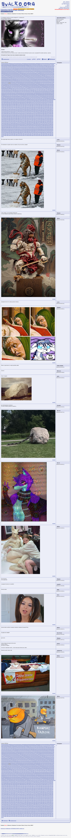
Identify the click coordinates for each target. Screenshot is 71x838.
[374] (53, 75)
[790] (18, 91)
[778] (50, 90)
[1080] (2, 103)
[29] (38, 63)
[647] (22, 86)
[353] (15, 75)
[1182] (25, 108)
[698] (9, 88)
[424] (39, 77)
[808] (51, 91)
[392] (33, 76)
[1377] (50, 797)
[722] (53, 88)
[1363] (18, 797)
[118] (9, 66)
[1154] (14, 107)
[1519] (7, 124)
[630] (44, 85)
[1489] (43, 122)
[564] (29, 83)
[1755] (20, 135)
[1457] (23, 121)
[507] (31, 80)
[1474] (9, 122)
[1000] (31, 99)
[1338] (14, 115)
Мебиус (58, 218)
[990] (13, 99)
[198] (50, 749)
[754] (6, 90)
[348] (6, 75)
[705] (22, 88)
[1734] (25, 134)
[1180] (20, 108)
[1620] (27, 809)
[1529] (29, 124)
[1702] (4, 133)
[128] (28, 66)
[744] (40, 89)
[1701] (2, 133)
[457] (46, 78)
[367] (40, 75)
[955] (2, 98)
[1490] (45, 122)
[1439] (34, 120)
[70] (41, 64)
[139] (48, 66)
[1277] (32, 112)
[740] (33, 89)
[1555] (36, 125)
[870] (6, 95)
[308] (39, 73)
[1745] (50, 134)
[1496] (7, 123)
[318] (4, 74)
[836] (50, 773)
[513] (42, 80)
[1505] (27, 123)
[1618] (23, 809)
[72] (43, 64)
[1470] (52, 121)
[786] (11, 91)
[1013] (7, 100)
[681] (31, 87)
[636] (2, 86)
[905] (17, 96)
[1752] (14, 135)
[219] (35, 750)
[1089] (23, 103)
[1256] (36, 111)
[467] (11, 79)
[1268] (11, 112)
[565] (31, 83)
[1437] (29, 120)
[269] (20, 72)
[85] (9, 65)
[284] (48, 72)
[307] (37, 73)
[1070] (32, 102)
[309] (40, 73)
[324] (15, 74)
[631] (46, 85)
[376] (4, 76)
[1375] (45, 797)
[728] (11, 89)
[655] (37, 86)
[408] (9, 77)
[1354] (50, 115)
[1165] (38, 107)
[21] (27, 63)
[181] (18, 749)
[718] (46, 88)
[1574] (27, 126)
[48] (10, 64)
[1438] (32, 120)
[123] (18, 66)
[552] (8, 83)
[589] (22, 84)
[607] (2, 85)
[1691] (32, 132)
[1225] (18, 110)
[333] (31, 74)
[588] (20, 84)
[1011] (2, 100)
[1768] (50, 135)
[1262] (50, 111)
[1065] (20, 102)
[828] (35, 773)
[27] (35, 63)
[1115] (29, 785)
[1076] (45, 102)
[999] (29, 99)
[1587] (4, 127)
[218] (33, 750)
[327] (20, 74)
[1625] (38, 809)
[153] (20, 67)
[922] (48, 96)
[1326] (38, 114)
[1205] (25, 109)
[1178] (16, 108)
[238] (17, 71)
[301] (26, 73)
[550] (4, 83)
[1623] (34, 809)
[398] (44, 76)
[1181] (23, 108)
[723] (2, 89)
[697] (8, 88)
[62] (29, 64)
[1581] (43, 126)
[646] (20, 86)
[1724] (2, 134)
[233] (8, 71)
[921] (46, 96)
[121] (15, 66)
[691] (50, 87)
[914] (33, 96)
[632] (48, 85)
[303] (29, 73)
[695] (4, 88)
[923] (50, 96)
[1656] (4, 131)
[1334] (4, 115)
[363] (33, 75)
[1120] (41, 785)
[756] (9, 90)
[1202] (18, 109)
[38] (50, 63)
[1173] (4, 108)
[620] (26, 85)
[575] (50, 83)
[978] (44, 98)
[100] (30, 65)
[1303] (38, 113)
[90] (16, 65)
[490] (53, 79)
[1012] (4, 100)
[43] (3, 64)
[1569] (16, 126)
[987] (8, 99)
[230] (2, 71)
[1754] (18, 135)
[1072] (36, 102)
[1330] (47, 114)
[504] (26, 80)
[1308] (50, 113)
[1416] (34, 119)
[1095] (36, 103)
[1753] (16, 135)
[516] (48, 80)
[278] (37, 72)
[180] (17, 749)
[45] (6, 64)
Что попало (19, 13)
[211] (20, 750)
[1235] (41, 110)
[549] (2, 83)
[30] (39, 63)
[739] (31, 89)
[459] (50, 78)
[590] (24, 84)
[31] (40, 63)
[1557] (41, 125)
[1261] (47, 111)
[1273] (23, 112)
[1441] (38, 120)
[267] (17, 72)
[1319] (23, 114)
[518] (51, 80)
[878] (20, 95)
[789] (17, 91)
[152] (18, 67)
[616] (18, 85)
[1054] (47, 101)
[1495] (4, 123)
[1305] (43, 113)
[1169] (47, 107)
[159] (31, 67)
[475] (26, 79)
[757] (11, 90)
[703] (18, 88)
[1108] (14, 785)
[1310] (2, 114)
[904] (15, 96)
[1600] (34, 127)
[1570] (18, 126)
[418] (28, 77)
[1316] (16, 114)
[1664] (23, 131)
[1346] (32, 115)
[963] (17, 98)
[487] (48, 79)
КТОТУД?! (67, 6)
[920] (44, 96)
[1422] (47, 119)
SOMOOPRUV (4, 10)
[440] (15, 78)
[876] (17, 95)
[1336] (9, 115)
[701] (15, 88)
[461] (53, 78)
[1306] (45, 113)
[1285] (50, 112)
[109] (46, 65)
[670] (11, 87)
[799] (35, 91)
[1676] (50, 131)
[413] (18, 77)
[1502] (20, 123)
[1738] (34, 134)
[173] (4, 749)
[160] (33, 67)
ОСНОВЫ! (11, 9)
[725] (6, 89)
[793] (24, 91)
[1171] (52, 107)
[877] (18, 95)
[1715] (34, 133)
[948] (42, 97)
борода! (45, 59)
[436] (8, 78)
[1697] (45, 132)
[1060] (9, 102)
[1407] (14, 119)
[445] (24, 78)
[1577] (34, 126)
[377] (6, 76)
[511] (39, 80)
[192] (39, 749)
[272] (26, 72)
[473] (22, 79)
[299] (22, 73)
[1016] (14, 100)
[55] (20, 64)
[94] (21, 65)
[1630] (50, 809)
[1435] (25, 120)
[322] (11, 74)
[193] (40, 749)
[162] (37, 67)
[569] (39, 83)
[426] (42, 77)
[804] (44, 91)
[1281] (41, 112)
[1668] (32, 131)
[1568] (14, 126)
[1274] (25, 112)
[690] (48, 87)
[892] (46, 95)
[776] (46, 90)
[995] (22, 99)
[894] (50, 95)
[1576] (32, 126)
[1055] (50, 101)
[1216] (50, 109)
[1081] (4, 103)
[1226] (20, 110)
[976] (40, 98)
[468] (13, 79)
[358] (24, 75)
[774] (42, 90)
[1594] (20, 127)
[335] (35, 74)
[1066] (23, 102)
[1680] (7, 132)
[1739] (36, 134)
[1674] (45, 131)
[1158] (23, 107)
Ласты (5, 13)
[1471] (2, 122)
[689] (46, 87)
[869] (4, 95)
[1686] (20, 132)
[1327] (41, 114)
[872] (9, 95)
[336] (37, 74)
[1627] (43, 809)
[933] (15, 97)
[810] (2, 773)
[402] (51, 76)
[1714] (32, 133)
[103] (35, 65)
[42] (2, 64)
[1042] (20, 101)
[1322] (29, 114)
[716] (42, 88)
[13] (15, 63)
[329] (24, 74)
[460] (51, 78)
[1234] (38, 110)
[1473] (7, 122)
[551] (6, 83)
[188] (31, 749)
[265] (13, 72)
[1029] (43, 100)
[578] (2, 84)
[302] (28, 73)
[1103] (2, 785)
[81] (3, 65)
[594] (31, 84)
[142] (53, 66)
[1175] (9, 108)
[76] (49, 64)
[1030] (45, 100)
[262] (8, 72)
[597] (37, 84)
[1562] (52, 125)
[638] (6, 86)
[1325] (36, 114)
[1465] (41, 121)
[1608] (52, 127)
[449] (31, 78)
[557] (17, 83)
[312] (46, 73)
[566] (33, 83)
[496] (11, 80)
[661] (48, 86)
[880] (24, 95)
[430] (50, 77)
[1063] (16, 102)
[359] (26, 75)
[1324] (34, 114)
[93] (20, 65)
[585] (15, 84)
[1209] (34, 109)
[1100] (47, 103)
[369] (44, 75)
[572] (44, 83)
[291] (8, 73)
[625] (35, 85)
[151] (17, 67)
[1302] (36, 113)
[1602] (38, 127)
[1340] (18, 115)
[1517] (2, 124)
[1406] (11, 119)
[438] (11, 78)
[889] (40, 95)
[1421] (45, 119)
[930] (9, 97)
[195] (44, 749)
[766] (28, 90)
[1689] (27, 132)
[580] (6, 84)
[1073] (38, 102)
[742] (37, 89)
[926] (2, 97)
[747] (46, 89)
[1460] (29, 121)
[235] (11, 71)
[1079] (52, 102)
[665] (2, 87)
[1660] (14, 131)
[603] (48, 84)
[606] (53, 84)
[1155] (16, 107)
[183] (22, 749)
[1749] (7, 135)
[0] (1, 63)
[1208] (32, 109)
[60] (27, 64)
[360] (28, 75)
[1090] (25, 103)
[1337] (11, 115)
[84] (7, 65)
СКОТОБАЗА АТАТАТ (15, 828)
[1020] (23, 100)
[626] (37, 85)
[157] (28, 67)
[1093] (32, 103)
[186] (28, 749)
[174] (6, 749)
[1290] (9, 113)
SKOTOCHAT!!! (22, 9)
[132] (35, 66)
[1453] (14, 121)
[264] (11, 72)
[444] (22, 78)
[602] (46, 84)
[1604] (43, 127)
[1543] (9, 125)
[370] (46, 75)
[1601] (36, 127)
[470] (17, 79)
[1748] (4, 135)
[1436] (27, 120)
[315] (51, 73)
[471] (18, 79)
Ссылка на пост (6, 59)
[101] (32, 65)
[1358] (7, 797)
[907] (20, 96)
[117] (8, 66)
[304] (31, 73)
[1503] (23, 123)
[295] (15, 73)
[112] (52, 65)
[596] (35, 84)
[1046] (29, 101)
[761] (18, 90)
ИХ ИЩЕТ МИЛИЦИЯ (18, 10)
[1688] (25, 132)
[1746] (52, 134)
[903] (13, 96)
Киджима (58, 307)
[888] (39, 95)
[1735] (27, 134)
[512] (40, 80)
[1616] (18, 809)
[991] (15, 99)
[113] (54, 65)
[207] (13, 750)
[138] (46, 66)
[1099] (45, 103)
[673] (17, 87)
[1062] (14, 102)
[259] (2, 72)
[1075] (43, 102)
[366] (39, 75)
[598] (39, 84)
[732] (18, 89)
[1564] (4, 126)
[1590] (11, 127)
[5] (5, 9)
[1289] (7, 113)
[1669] (34, 131)
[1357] (4, 797)
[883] (29, 95)
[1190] (43, 108)
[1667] (29, 131)
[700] (13, 88)
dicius (58, 594)
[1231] (32, 110)
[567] (35, 83)
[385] (20, 76)
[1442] (41, 120)
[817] (15, 773)
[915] (35, 96)
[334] (33, 74)
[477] (29, 79)
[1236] (43, 110)
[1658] (9, 131)
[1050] (38, 101)
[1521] (11, 124)
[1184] (29, 108)
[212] (22, 750)
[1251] (25, 111)
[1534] (41, 124)
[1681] (9, 132)
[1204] (23, 109)
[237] (15, 71)
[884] (31, 95)
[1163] (34, 107)
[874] (13, 95)
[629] (42, 85)
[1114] (27, 785)
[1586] (2, 127)
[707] (26, 88)
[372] (50, 75)
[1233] (36, 110)
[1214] (45, 109)
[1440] (36, 120)
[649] (26, 86)
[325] (17, 74)
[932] (13, 97)
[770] (35, 90)
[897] (2, 96)
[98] (27, 65)
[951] (48, 97)
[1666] (27, 131)
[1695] (41, 132)
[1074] (41, 102)
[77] (50, 64)
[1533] (38, 124)
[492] (4, 80)
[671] (13, 87)
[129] (29, 66)
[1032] (50, 100)
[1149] (2, 107)
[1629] (47, 809)
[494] (8, 80)
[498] (15, 80)
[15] (18, 63)
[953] (51, 97)
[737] (28, 89)
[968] (26, 98)
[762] (20, 90)
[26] (34, 63)
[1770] (2, 136)
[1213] (43, 109)
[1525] (20, 124)
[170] (51, 67)
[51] (14, 64)
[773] (40, 90)
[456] (44, 78)
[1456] (20, 121)
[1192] (47, 108)
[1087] (18, 103)
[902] (11, 96)
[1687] (23, 132)
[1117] (34, 785)
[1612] (9, 809)
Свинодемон (59, 62)
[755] (8, 90)
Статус (26, 13)
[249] (37, 71)
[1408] (16, 119)
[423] (37, 77)
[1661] (16, 131)
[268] (18, 72)
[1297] (25, 113)
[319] (6, 74)
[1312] (7, 114)
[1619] (25, 809)
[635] (53, 85)
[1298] (27, 113)
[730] (15, 89)
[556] (15, 83)
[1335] (7, 115)
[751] (53, 89)
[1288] (4, 113)
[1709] (20, 133)
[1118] (36, 785)
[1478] (18, 122)
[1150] (4, 107)
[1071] (34, 102)
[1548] (20, 125)
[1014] (9, 100)
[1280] (38, 112)
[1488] (41, 122)
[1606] (47, 127)
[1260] (45, 111)
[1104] (4, 785)
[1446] (50, 120)
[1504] (25, 123)
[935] (18, 97)
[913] (31, 96)
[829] (37, 773)
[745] (42, 89)
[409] (11, 77)
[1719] (43, 133)
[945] (37, 97)
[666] (4, 87)
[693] (53, 87)
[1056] (52, 101)
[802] (40, 91)
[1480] (23, 122)
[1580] (41, 126)
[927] (4, 97)
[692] (51, 87)
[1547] (18, 125)
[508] (33, 80)
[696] (6, 88)
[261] (6, 72)
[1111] (20, 785)
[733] (20, 89)
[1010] (54, 99)
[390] (29, 76)
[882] (28, 95)
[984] (2, 99)
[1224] (16, 110)
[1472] (4, 122)
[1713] (29, 133)
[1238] (47, 110)
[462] (2, 79)
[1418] (38, 119)
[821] (22, 773)
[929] (8, 97)
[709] (29, 88)
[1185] (32, 108)
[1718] (41, 133)
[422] (35, 77)
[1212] (41, 109)
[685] (39, 87)
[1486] (36, 122)
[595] (33, 84)
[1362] (16, 797)
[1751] (11, 135)
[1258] (41, 111)
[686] (40, 87)
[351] (11, 75)
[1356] (2, 797)
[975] (39, 98)
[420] (31, 77)
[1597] (27, 127)
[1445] (47, 120)
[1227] (23, 110)
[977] (42, 98)
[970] (29, 98)
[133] (37, 66)
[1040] (16, 101)
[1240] (52, 110)
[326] (18, 74)
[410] (13, 77)
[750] (51, 89)
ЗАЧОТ (34, 59)
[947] (40, 97)
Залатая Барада (66, 2)
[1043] (23, 101)
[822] (24, 773)
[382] (15, 76)
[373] (51, 75)
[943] (33, 97)
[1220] (7, 110)
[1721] (47, 133)
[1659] (11, 131)
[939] (26, 97)
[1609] (2, 809)
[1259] (43, 111)
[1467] (45, 121)
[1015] (11, 100)
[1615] (16, 809)
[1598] (29, 127)
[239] (18, 71)
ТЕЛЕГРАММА (30, 9)
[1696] (43, 132)
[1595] (23, 127)
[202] (4, 750)
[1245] (11, 111)
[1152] (9, 107)
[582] (9, 84)
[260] (4, 72)
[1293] (16, 113)
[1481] (25, 122)
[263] (9, 72)
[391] (31, 76)
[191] (37, 749)
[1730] (16, 134)
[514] (44, 80)
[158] (29, 67)
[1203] (20, 109)
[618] (22, 85)
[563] (28, 83)
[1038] (11, 101)
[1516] (52, 123)
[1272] (20, 112)
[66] (35, 64)
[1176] (11, 108)
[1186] (34, 108)
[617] (20, 85)
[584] (13, 84)
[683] (35, 87)
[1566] (9, 126)
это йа (58, 139)
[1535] (43, 124)
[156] (26, 67)
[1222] (11, 110)
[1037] (9, 101)
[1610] (4, 809)
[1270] (16, 112)
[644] (17, 86)
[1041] (18, 101)
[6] (7, 63)
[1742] (43, 134)
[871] (8, 95)
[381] (13, 76)
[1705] (11, 133)
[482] (39, 79)
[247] (33, 71)
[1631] (52, 809)
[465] (8, 79)
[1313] (9, 114)
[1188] (38, 108)
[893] (48, 95)
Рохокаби (59, 405)
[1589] (9, 127)
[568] (37, 83)
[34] (45, 63)
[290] (6, 73)
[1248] (18, 111)
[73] (45, 64)
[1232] (34, 110)
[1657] (7, 131)
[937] (22, 97)
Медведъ (58, 144)
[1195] (2, 109)
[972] (33, 98)
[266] (15, 72)
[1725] (4, 134)
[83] (6, 65)
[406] (6, 77)
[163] (39, 67)
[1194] (52, 108)
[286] (51, 72)
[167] (46, 67)
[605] (51, 84)
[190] (35, 749)
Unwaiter (61, 23)
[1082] (7, 103)
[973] (35, 98)
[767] (29, 90)
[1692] (34, 132)
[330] (26, 74)
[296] (17, 73)
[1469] (50, 121)
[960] (11, 98)
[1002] (36, 99)
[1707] (16, 133)
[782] (4, 91)
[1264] (2, 112)
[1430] (14, 120)
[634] (51, 85)
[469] (15, 79)
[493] (6, 80)
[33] (43, 63)
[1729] (14, 134)
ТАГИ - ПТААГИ (66, 1)
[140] (50, 66)
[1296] (23, 113)
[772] (39, 90)
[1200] (14, 109)
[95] (22, 65)
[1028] (41, 100)
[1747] (2, 135)
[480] (35, 79)
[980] (48, 98)
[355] (18, 75)
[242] (24, 71)
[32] (42, 63)
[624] (33, 85)
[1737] (32, 134)
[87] (11, 65)
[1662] (18, 131)
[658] (42, 86)
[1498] (11, 123)
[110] (48, 65)
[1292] (14, 113)
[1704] (9, 133)
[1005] (43, 99)
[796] (29, 91)
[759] (15, 90)
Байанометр (8, 828)
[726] (8, 89)
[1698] (47, 132)
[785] (9, 91)
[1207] (29, 109)
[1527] (25, 124)
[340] (44, 74)
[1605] (45, 127)
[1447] (52, 120)
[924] (51, 96)
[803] (42, 91)
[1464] (38, 121)
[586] (17, 84)
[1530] (32, 124)
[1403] (4, 119)
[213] (24, 750)
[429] (48, 77)
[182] (20, 749)
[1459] (27, 121)
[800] (37, 91)
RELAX (10, 10)
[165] (42, 67)
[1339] (16, 115)
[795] (28, 91)
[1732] (20, 134)
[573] (46, 83)
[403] (53, 76)
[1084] (11, 103)
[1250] (23, 111)
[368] (42, 75)
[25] (32, 63)
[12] (14, 63)
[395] (39, 76)
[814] (9, 773)
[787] (13, 91)
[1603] (41, 127)
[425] (40, 77)
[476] (28, 79)
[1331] (50, 114)
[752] (2, 90)
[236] (13, 71)
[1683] (14, 132)
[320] (8, 74)
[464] (6, 79)
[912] (29, 96)
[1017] (16, 100)
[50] (13, 64)
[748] (48, 89)
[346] (2, 75)
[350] (9, 75)
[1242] (4, 111)
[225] (46, 750)
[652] (31, 86)
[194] (42, 749)
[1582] (45, 126)
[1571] (20, 126)
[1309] (52, 113)
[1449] (4, 121)
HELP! (32, 13)
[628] (40, 85)
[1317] (18, 114)
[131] (33, 66)
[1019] (20, 100)
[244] (28, 71)
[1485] (34, 122)
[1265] (4, 112)
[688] (44, 87)
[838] (53, 773)
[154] (22, 67)
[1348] (36, 115)
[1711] (25, 133)
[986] (6, 99)
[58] (24, 64)
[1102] (52, 103)
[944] (35, 97)
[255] (48, 71)
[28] (36, 63)
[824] (28, 773)
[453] (39, 78)
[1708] (18, 133)
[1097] (41, 103)
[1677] (52, 131)
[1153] (11, 107)
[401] (50, 76)
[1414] (29, 119)
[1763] (38, 135)
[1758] (27, 135)
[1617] (20, 809)
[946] (39, 97)
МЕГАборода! (52, 59)
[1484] (32, 122)
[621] (28, 85)
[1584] (50, 126)
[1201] (16, 109)
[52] (16, 64)
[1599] (32, 127)
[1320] (25, 114)
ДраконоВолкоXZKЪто (61, 17)
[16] (20, 63)
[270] (22, 72)
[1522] (14, 124)
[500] (18, 80)
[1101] (50, 103)
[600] (42, 84)
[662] (50, 86)
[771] (37, 90)
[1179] (18, 108)
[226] (48, 750)
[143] (2, 67)
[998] (28, 99)
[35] (46, 63)
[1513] (45, 123)
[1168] (45, 107)
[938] (24, 97)
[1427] (7, 120)
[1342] (23, 115)
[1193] (50, 108)
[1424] (52, 119)
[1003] (38, 99)
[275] (31, 72)
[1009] (52, 99)
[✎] (8, 9)
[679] (28, 87)
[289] (4, 73)
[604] (50, 84)
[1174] (7, 108)
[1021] (25, 100)
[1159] (25, 107)
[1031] (47, 100)
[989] (11, 99)
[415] (22, 77)
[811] (4, 773)
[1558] (43, 125)
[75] (48, 64)
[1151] (7, 107)
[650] (28, 86)
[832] (42, 773)
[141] (51, 66)
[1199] (11, 109)
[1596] (25, 127)
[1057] (2, 102)
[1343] (25, 115)
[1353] (47, 115)
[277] (35, 72)
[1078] (50, 102)
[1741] (41, 134)
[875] (15, 95)
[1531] (34, 124)
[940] (28, 97)
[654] (35, 86)
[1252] (27, 111)
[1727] (9, 134)
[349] (8, 75)
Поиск (23, 13)
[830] (39, 773)
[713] (37, 88)
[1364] (20, 797)
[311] (44, 73)
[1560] (47, 125)
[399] (46, 76)
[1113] (25, 785)
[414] (20, 77)
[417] (26, 77)
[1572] (23, 126)
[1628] (45, 809)
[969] (28, 98)
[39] (52, 63)
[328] (22, 74)
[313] (48, 73)
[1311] (4, 114)
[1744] (47, 134)
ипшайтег (59, 584)
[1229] (27, 110)
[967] (24, 98)
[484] (42, 79)
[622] (29, 85)
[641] (11, 86)
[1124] (50, 785)
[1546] (16, 125)
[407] (8, 77)
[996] (24, 99)
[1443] (43, 120)
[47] (9, 64)
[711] (33, 88)
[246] (31, 71)
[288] (2, 73)
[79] (53, 64)
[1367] (27, 797)
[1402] (2, 119)
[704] (20, 88)
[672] (15, 87)
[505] (28, 80)
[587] (18, 84)
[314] (50, 73)
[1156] (18, 107)
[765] (26, 90)
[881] (26, 95)
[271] (24, 72)
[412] (17, 77)
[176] (9, 749)
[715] (40, 88)
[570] (40, 83)
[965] (20, 98)
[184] (24, 749)
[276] (33, 72)
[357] (22, 75)
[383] (17, 76)
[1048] (34, 101)
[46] (7, 64)
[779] (51, 90)
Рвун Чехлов (59, 632)
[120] (13, 66)
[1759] (29, 135)
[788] (15, 91)
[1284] (47, 112)
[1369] (32, 797)
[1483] (29, 122)
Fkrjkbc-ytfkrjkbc (60, 365)
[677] (24, 87)
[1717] (38, 133)
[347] (4, 75)
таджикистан (59, 650)
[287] (53, 72)
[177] (11, 749)
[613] (13, 85)
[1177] (14, 108)
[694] (2, 88)
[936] (20, 97)
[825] (29, 773)
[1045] (27, 101)
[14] (17, 63)
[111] (50, 65)
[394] (37, 76)
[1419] (41, 119)
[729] (13, 89)
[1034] (2, 101)
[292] (9, 73)
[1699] (50, 132)
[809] (53, 91)
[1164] (36, 107)
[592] (28, 84)
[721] (51, 88)
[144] (4, 67)
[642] (13, 86)
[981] (50, 98)
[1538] (50, 124)
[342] (48, 74)
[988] (9, 99)
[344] (51, 74)
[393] (35, 76)
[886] (35, 95)
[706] (24, 88)
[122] (17, 66)
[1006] (45, 99)
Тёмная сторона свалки (64, 7)
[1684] (16, 132)
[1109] (16, 785)
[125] (22, 66)
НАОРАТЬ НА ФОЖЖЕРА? (7, 11)
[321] (9, 74)
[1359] (9, 797)
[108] (45, 65)
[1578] (36, 126)
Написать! (10, 13)
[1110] (18, 785)
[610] (8, 85)
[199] (51, 749)
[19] (24, 63)
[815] (11, 773)
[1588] (7, 127)
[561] (24, 83)
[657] (40, 86)
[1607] (50, 127)
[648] (24, 86)
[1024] (32, 100)
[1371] (36, 797)
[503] (24, 80)
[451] (35, 78)
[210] (18, 750)
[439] (13, 78)
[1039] (14, 101)
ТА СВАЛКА (15, 9)
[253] (44, 71)
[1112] (23, 785)
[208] (15, 750)
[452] (37, 78)
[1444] (45, 120)
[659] (44, 86)
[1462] (34, 121)
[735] (24, 89)
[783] (6, 91)
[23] (29, 63)
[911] (28, 96)
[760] (17, 90)
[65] (34, 64)
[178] (13, 749)
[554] (11, 83)
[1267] (9, 112)
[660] (46, 86)
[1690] (29, 132)
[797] (31, 91)
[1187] (36, 108)
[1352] (45, 115)
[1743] (45, 134)
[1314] (11, 114)
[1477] (16, 122)
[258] (53, 71)
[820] (20, 773)
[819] (18, 773)
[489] (51, 79)
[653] (33, 86)
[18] (22, 63)
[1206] (27, 109)
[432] (53, 77)
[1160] (27, 107)
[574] (48, 83)
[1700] (52, 132)
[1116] (32, 785)
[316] (53, 73)
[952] (50, 97)
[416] (24, 77)
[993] (18, 99)
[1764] (41, 135)
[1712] (27, 133)
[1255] (34, 111)
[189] (33, 749)
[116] (6, 66)
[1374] (43, 797)
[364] (35, 75)
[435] (6, 78)
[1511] (41, 123)
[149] (13, 67)
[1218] (2, 110)
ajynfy (58, 376)
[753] (4, 90)
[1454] (16, 121)
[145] (6, 67)
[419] (29, 77)
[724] (4, 89)
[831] (40, 773)
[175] (8, 749)
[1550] (25, 125)
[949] (44, 97)
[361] (29, 75)
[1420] (43, 119)
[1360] (11, 797)
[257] (51, 71)
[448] (29, 78)
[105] (39, 65)
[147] (9, 67)
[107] (43, 65)
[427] (44, 77)
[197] (48, 749)
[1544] (11, 125)
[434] (4, 78)
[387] (24, 76)
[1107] (11, 785)
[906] (18, 96)
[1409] (18, 119)
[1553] (32, 125)
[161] (35, 67)
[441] (17, 78)
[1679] (4, 132)
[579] (4, 84)
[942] (31, 97)
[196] (46, 749)
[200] (53, 749)
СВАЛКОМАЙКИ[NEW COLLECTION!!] (62, 9)
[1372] (38, 797)
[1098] (43, 103)
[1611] (7, 809)
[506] (29, 80)
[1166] (41, 107)
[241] (22, 71)
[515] (46, 80)
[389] (28, 76)
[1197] (7, 109)
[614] (15, 85)
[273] (28, 72)
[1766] (45, 135)
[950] (46, 97)
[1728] (11, 134)
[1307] (47, 113)
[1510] (38, 123)
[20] (25, 63)
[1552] (29, 125)
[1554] (34, 125)
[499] (17, 80)
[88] (13, 65)
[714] (39, 88)
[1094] (34, 103)
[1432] (18, 120)
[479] (33, 79)
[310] (42, 73)
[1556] (38, 125)
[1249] (20, 111)
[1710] (23, 133)
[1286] (52, 112)
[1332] (52, 114)
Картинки (14, 13)
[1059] (7, 102)
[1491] (47, 122)
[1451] (9, 121)
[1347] (34, 115)
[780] (53, 90)
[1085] (14, 103)
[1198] (9, 109)
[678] (26, 87)
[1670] (36, 131)
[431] (51, 77)
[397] (42, 76)
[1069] (29, 102)
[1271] (18, 112)
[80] (2, 65)
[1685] (18, 132)
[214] (26, 750)
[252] (42, 71)
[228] (51, 750)
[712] (35, 88)
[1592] (16, 127)
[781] (2, 91)
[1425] (2, 120)
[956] (4, 98)
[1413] (27, 119)
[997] (26, 99)
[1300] (32, 113)
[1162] (32, 107)
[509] (35, 80)
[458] (48, 78)
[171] (53, 67)
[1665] (25, 131)
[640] (9, 86)
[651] (29, 86)
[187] (29, 749)
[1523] (16, 124)
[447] (28, 78)
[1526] (23, 124)
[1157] (20, 107)
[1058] (4, 102)
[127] (26, 66)
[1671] (38, 131)
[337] (39, 74)
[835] (48, 773)
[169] (50, 67)
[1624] (36, 809)
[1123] (47, 785)
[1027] (38, 100)
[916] (37, 96)
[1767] (47, 135)
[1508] (34, 123)
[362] (31, 75)
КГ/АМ (39, 59)
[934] (17, 97)
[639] (8, 86)
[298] (20, 73)
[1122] (45, 785)
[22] (28, 63)
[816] (13, 773)
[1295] (20, 113)
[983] (53, 98)
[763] (22, 90)
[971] (31, 98)
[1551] (27, 125)
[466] (9, 79)
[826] (31, 773)
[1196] (4, 109)
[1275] (27, 112)
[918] (40, 96)
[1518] (4, 124)
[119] (11, 66)
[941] (29, 97)
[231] (4, 71)
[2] (2, 9)
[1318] (20, 114)
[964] (18, 98)
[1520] (9, 124)
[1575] (29, 126)
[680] (29, 87)
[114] (2, 66)
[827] (33, 773)
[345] (53, 74)
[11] (13, 63)
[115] (4, 66)
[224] (44, 750)
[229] (53, 750)
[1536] (45, 124)
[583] (11, 84)
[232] (6, 71)
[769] (33, 90)
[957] (6, 98)
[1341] (20, 115)
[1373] (41, 797)
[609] (6, 85)
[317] (2, 74)
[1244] (9, 111)
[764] (24, 90)
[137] (44, 66)
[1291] (11, 113)
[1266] (7, 112)
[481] (37, 79)
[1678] (2, 132)
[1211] (38, 109)
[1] (1, 9)
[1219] (4, 110)
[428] (46, 77)
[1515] (50, 123)
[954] (53, 97)
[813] (8, 773)
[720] (50, 88)
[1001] (34, 99)
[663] (51, 86)
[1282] (43, 112)
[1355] (52, 115)
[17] (21, 63)
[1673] (43, 131)
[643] (15, 86)
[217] (31, 750)
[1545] (14, 125)
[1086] (16, 103)
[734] (22, 89)
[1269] (14, 112)
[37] (49, 63)
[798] (33, 91)
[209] (17, 750)
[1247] (16, 111)
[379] (9, 76)
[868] (2, 95)
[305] (33, 73)
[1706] (14, 133)
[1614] (14, 809)
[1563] (2, 126)
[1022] (27, 100)
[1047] (32, 101)
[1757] (25, 135)
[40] (53, 63)
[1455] (18, 121)
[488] (50, 79)
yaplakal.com (21, 828)
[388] (26, 76)
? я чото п (29, 59)
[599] (40, 84)
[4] (4, 9)
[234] (9, 71)
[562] (26, 83)
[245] (29, 71)
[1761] (34, 135)
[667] (6, 87)
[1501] (18, 123)
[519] (53, 80)
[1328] (43, 114)
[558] (18, 83)
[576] (51, 83)
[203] (6, 750)
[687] (42, 87)
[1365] (23, 797)
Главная (2, 13)
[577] (53, 83)
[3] (3, 9)
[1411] (23, 119)
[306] (35, 73)
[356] (20, 75)
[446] (26, 78)
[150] (15, 67)
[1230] (29, 110)
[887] (37, 95)
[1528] (27, 124)
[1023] (29, 100)
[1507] (32, 123)
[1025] (34, 100)
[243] (26, 71)
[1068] (27, 102)
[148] (11, 67)
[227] (50, 750)
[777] (48, 90)
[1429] (11, 120)
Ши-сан (58, 462)
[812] (6, 773)
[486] (46, 79)
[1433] (20, 120)
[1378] (52, 797)
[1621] (29, 809)
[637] (4, 86)
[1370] (34, 797)
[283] (46, 72)
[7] (8, 63)
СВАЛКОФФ (61, 8)
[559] (20, 83)
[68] (38, 64)
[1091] (27, 103)
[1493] (52, 122)
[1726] (7, 134)
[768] (31, 90)
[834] (46, 773)
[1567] (11, 126)
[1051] (41, 101)
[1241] (2, 111)
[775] (44, 90)
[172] (2, 749)
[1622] (32, 809)
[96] (24, 65)
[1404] (7, 119)
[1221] (9, 110)
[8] (9, 63)
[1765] (43, 135)
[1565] (7, 126)
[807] (50, 91)
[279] (39, 72)
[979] (46, 98)
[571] (42, 83)
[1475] (11, 122)
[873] (11, 95)
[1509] (36, 123)
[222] (40, 750)
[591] (26, 84)
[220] (37, 750)
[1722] (50, 133)
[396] (40, 76)
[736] (26, 89)
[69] (39, 64)
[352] (13, 75)
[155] (24, 67)
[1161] (29, 107)
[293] (11, 73)
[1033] (52, 100)
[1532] (36, 124)
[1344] (27, 115)
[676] (22, 87)
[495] (9, 80)
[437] (9, 78)
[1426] (4, 120)
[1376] (47, 797)
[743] (39, 89)
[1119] (38, 785)
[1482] (27, 122)
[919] (42, 96)
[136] (42, 66)
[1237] (45, 110)
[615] (17, 85)
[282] (44, 72)
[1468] (47, 121)
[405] (4, 77)
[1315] (14, 114)
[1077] (47, 102)
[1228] (25, 110)
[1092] (29, 103)
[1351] (43, 115)
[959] (9, 98)
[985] (4, 99)
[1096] (38, 103)
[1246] (14, 111)
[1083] (9, 103)
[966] (22, 98)
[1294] (18, 113)
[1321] (27, 114)
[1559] (45, 125)
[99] (28, 65)
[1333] (2, 115)
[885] (33, 95)
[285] (50, 72)
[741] (35, 89)
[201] (2, 750)
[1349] (38, 115)
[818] (17, 773)
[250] (39, 71)
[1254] (32, 111)
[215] (28, 750)
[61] (28, 64)
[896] (53, 95)
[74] (46, 64)
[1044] (25, 101)
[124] (20, 66)
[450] (33, 78)
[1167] (43, 107)
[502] (22, 80)
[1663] (20, 131)
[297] (18, 73)
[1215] (47, 109)
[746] (44, 89)
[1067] (25, 102)
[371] (48, 75)
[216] (29, 750)
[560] (22, 83)
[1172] (2, 108)
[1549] (23, 125)
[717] (44, 88)
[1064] (18, 102)
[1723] (52, 133)
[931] (11, 97)
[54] (18, 64)
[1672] (41, 131)
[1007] (47, 99)
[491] (2, 80)
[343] (50, 74)
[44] (4, 64)
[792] (22, 91)
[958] (8, 98)
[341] (46, 74)
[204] (8, 750)
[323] (13, 74)
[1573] (25, 126)
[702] (17, 88)
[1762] (36, 135)
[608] (4, 85)
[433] (2, 78)
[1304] (41, 113)
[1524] (18, 124)
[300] (24, 73)
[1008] (50, 99)
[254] (46, 71)
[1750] (9, 135)
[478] (31, 79)
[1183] (27, 108)
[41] (54, 63)
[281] (42, 72)
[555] (13, 83)
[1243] (7, 111)
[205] (9, 750)
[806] (48, 91)
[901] (9, 96)
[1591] (14, 127)
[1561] (50, 125)
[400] (48, 76)
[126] (24, 66)
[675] (20, 87)
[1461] (32, 121)
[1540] (2, 125)
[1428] (9, 120)
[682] (33, 87)
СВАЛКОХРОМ (66, 8)
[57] (22, 64)
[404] (2, 77)
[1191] (45, 108)
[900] (8, 96)
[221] (39, 750)
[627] (39, 85)
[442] (18, 78)
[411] (15, 77)
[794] (26, 91)
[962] (15, 98)
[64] (32, 64)
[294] (13, 73)
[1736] (29, 134)
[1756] (23, 135)
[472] (20, 79)
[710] (31, 88)
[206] (11, 750)
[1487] (38, 122)
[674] (18, 87)
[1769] (52, 135)
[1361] (14, 797)
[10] (11, 63)
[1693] (36, 132)
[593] (29, 84)
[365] (37, 75)
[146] (8, 67)
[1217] (52, 109)
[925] (53, 96)
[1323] (32, 114)
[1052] (43, 101)
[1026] (36, 100)
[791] (20, 91)
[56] (21, 64)
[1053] (45, 101)
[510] (37, 80)
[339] (42, 74)
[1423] (50, 119)
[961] (13, 98)
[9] (10, 63)
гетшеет (53, 362)
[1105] (7, 785)
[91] (17, 65)
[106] (41, 65)
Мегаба (58, 150)
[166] (44, 67)
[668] (8, 87)
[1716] (36, 133)
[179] (15, 749)
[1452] (11, 121)
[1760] (32, 135)
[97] (25, 65)
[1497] (9, 123)
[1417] (36, 119)
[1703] (7, 133)
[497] (13, 80)
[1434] (23, 120)
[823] (26, 773)
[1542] (7, 125)
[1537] (47, 124)
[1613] (11, 809)
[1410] (20, 119)
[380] (11, 76)
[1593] (18, 127)
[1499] (14, 123)
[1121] (43, 785)
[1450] (7, 121)
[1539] (52, 124)
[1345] (29, 115)
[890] (42, 95)
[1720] (45, 133)
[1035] (4, 101)
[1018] (18, 100)
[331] (28, 74)
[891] (44, 95)
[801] (39, 91)
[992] (17, 99)
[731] (17, 89)
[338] (40, 74)
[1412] (25, 119)
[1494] (2, 123)
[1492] (50, 122)
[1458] (25, 121)
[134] (39, 66)
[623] (31, 85)
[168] (48, 67)
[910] (26, 96)
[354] (17, 75)
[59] (25, 64)
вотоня (58, 643)
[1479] (20, 122)
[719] (48, 88)
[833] (44, 773)
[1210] (36, 109)
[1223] (14, 110)
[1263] (52, 111)
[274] (29, 72)
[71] (42, 64)
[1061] (11, 102)
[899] (6, 96)
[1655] (2, 131)
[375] (2, 76)
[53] (17, 64)
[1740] (38, 134)
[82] (4, 65)
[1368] (29, 797)
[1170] (50, 107)
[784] (8, 91)
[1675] (47, 131)
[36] (47, 63)
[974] (37, 98)
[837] (51, 773)
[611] (9, 85)
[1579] (38, 126)
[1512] (43, 123)
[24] (31, 63)
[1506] (29, 123)
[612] (11, 85)
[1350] (41, 115)
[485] (44, 79)
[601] (44, 84)
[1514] (47, 123)
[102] (34, 65)
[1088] (20, 103)
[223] (42, 750)
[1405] (9, 119)
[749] (50, 89)
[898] (4, 96)
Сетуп (29, 13)
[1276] (29, 112)
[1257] (38, 111)
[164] (40, 67)
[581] (8, 84)
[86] (10, 65)
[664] (53, 86)
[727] (9, 89)
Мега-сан (58, 410)
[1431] (16, 120)
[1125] (52, 785)
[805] (46, 91)
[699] (11, 88)
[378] (8, 76)
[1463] (36, 121)
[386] (22, 76)
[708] (28, 88)
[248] (35, 71)
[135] (40, 66)
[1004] (40, 99)
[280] (40, 72)
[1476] (14, 122)
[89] (14, 65)
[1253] (29, 111)
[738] (29, 89)
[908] (22, 96)
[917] (39, 96)
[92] (18, 65)
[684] (37, 87)
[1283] (45, 112)
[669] (9, 87)
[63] (31, 64)
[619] (24, 85)
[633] (50, 85)
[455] (42, 78)
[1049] (36, 101)
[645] (18, 86)
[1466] (43, 121)
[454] (40, 78)
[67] (36, 64)
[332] (29, 74)
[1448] (2, 121)
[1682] (11, 132)
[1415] (32, 119)
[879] (22, 95)
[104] (37, 65)
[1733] (23, 134)
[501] (20, 80)
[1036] (7, 101)
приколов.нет (3, 828)
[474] (24, 79)
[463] (4, 79)
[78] (52, 64)
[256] (50, 71)
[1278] (34, 112)
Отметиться (5, 820)
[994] (20, 99)
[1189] (41, 108)
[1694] (38, 132)
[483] (40, 79)
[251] (40, 71)
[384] (18, 76)
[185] (26, 749)
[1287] (2, 113)
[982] (51, 98)
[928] (6, 97)
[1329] (45, 114)
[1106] (9, 785)
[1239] (50, 110)
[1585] (52, 126)
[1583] (47, 126)
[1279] (36, 112)
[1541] (4, 125)
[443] (20, 78)
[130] (31, 66)
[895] (51, 95)
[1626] (41, 809)
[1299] (29, 113)
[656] (39, 86)
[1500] (16, 123)
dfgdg (58, 589)
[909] (24, 96)
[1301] (34, 113)
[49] (11, 64)
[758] (13, 90)
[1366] (25, 797)
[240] (20, 71)
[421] (33, 77)
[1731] (18, 134)
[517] (50, 80)
